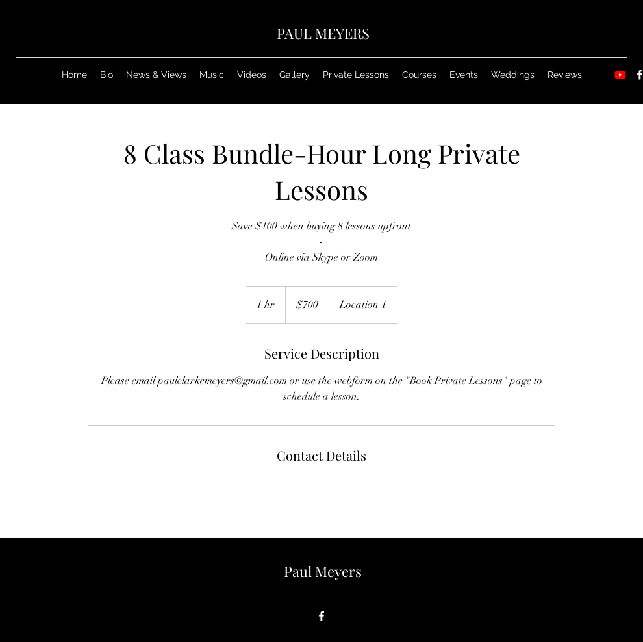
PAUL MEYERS (323, 33)
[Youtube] (620, 74)
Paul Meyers (323, 571)
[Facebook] (321, 616)
